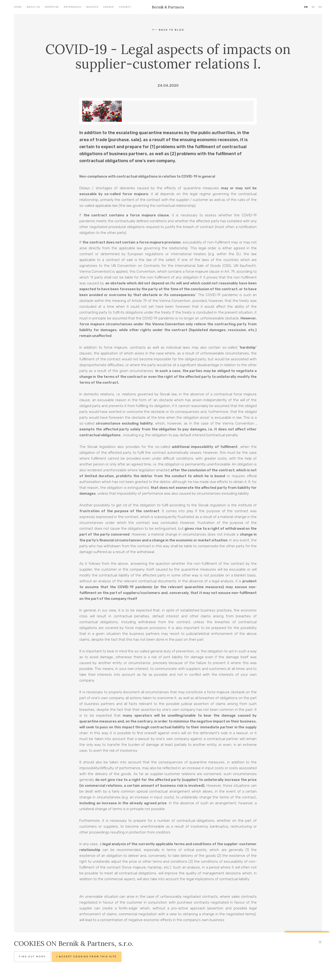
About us (33, 7)
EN (306, 7)
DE (320, 7)
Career (108, 7)
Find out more (32, 956)
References (72, 7)
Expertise (52, 7)
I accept (86, 956)
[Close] (320, 944)
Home (18, 7)
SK (313, 7)
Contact (125, 7)
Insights (92, 7)
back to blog (168, 30)
